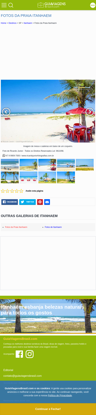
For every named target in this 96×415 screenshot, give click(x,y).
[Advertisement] (48, 51)
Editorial (8, 370)
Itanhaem (28, 23)
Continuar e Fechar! (48, 409)
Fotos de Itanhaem (53, 227)
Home (3, 23)
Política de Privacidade (60, 395)
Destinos (13, 23)
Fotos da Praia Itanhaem (16, 227)
